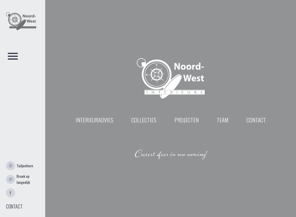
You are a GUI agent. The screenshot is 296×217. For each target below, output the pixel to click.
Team (222, 120)
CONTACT (14, 206)
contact (256, 120)
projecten (187, 120)
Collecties (143, 120)
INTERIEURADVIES (94, 120)
